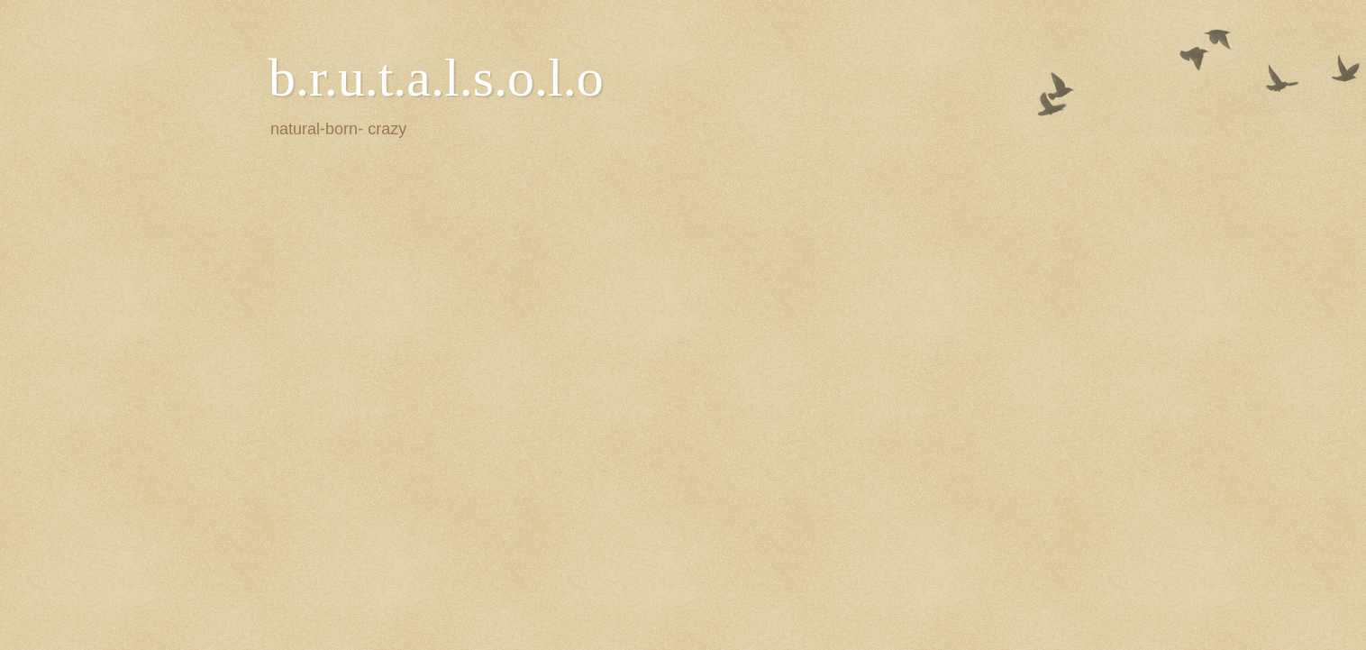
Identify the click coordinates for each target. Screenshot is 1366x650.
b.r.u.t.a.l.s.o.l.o (436, 77)
